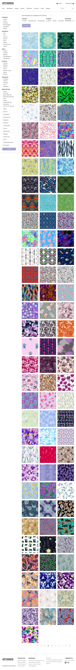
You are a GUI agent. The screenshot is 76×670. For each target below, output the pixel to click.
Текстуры (5, 82)
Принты (22, 8)
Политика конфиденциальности (54, 660)
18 (44, 645)
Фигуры (4, 28)
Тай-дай (4, 81)
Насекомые (5, 104)
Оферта (48, 663)
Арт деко (5, 37)
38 (69, 645)
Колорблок (5, 26)
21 (55, 645)
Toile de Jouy (6, 136)
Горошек (5, 23)
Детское (4, 111)
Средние (5, 52)
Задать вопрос (21, 666)
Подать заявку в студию (35, 664)
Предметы (5, 120)
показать (26, 25)
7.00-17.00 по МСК (69, 660)
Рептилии (5, 93)
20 (51, 645)
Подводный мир (6, 102)
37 (66, 645)
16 (37, 645)
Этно (4, 33)
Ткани (42, 8)
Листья (4, 68)
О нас (3, 8)
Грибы (4, 109)
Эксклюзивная (41, 20)
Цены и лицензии (22, 660)
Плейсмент (29, 8)
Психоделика (6, 125)
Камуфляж (5, 86)
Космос (4, 128)
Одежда (48, 8)
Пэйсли (4, 46)
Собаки (4, 100)
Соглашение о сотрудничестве (36, 660)
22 (58, 645)
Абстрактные (6, 58)
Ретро (4, 40)
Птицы (4, 91)
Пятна (4, 84)
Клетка (4, 21)
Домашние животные (8, 96)
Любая (24, 20)
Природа (5, 134)
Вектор (53, 20)
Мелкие (4, 51)
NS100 (14, 666)
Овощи (4, 72)
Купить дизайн (21, 662)
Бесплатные (5, 145)
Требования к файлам (34, 662)
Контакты (48, 658)
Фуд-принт (5, 122)
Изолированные (6, 56)
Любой (48, 20)
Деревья (5, 65)
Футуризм (5, 79)
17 (41, 645)
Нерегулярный (6, 24)
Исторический (6, 44)
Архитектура (6, 131)
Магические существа (8, 106)
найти (9, 149)
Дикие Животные (7, 95)
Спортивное (5, 114)
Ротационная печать (7, 142)
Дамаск (4, 42)
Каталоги (36, 8)
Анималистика (6, 117)
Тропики (5, 63)
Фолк (4, 35)
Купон (4, 139)
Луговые (4, 66)
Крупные (5, 54)
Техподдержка (32, 666)
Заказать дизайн (22, 664)
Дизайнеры (10, 8)
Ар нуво (4, 38)
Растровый (60, 20)
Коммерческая (31, 20)
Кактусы (4, 74)
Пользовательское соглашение (54, 661)
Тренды (16, 8)
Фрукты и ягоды (6, 70)
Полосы (4, 19)
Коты (4, 98)
